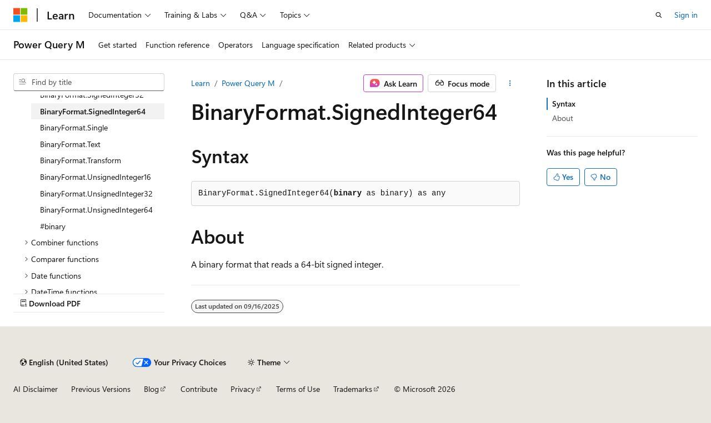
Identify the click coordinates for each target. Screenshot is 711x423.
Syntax (563, 103)
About (562, 118)
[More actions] (510, 83)
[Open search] (659, 15)
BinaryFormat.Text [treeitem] (70, 144)
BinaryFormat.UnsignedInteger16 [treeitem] (95, 177)
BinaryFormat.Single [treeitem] (74, 127)
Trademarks (352, 389)
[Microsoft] (20, 15)
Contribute (199, 389)
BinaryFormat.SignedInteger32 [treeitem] (92, 94)
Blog (151, 389)
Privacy (243, 389)
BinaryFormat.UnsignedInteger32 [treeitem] (96, 193)
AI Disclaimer (35, 389)
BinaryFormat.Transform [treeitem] (80, 160)
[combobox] (88, 82)
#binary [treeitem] (53, 226)
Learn (200, 83)
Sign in (686, 14)
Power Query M (248, 83)
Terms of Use (298, 389)
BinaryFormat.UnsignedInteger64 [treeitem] (96, 209)
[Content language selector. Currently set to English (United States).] (64, 362)
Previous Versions (101, 389)
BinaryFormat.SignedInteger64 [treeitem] (93, 111)
